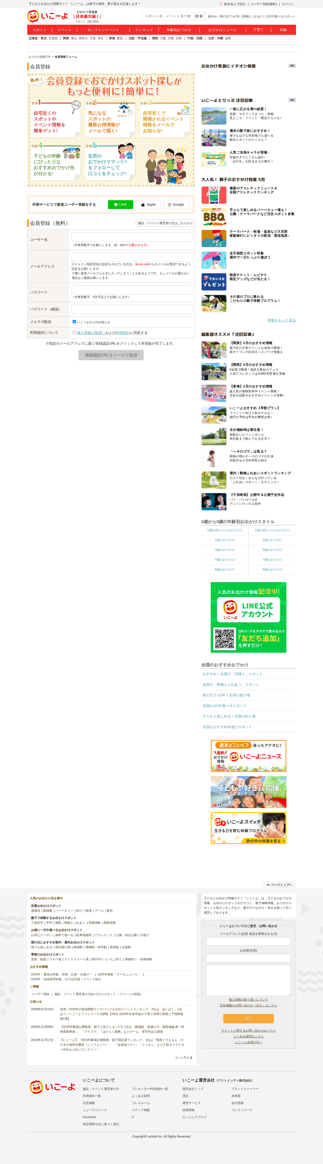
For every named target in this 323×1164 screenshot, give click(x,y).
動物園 (47, 910)
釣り (79, 910)
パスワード (39, 292)
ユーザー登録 (40, 994)
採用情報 (188, 1110)
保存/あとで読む (233, 4)
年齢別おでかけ (179, 30)
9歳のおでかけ (272, 569)
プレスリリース (242, 1110)
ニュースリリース (95, 1110)
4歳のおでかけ (225, 550)
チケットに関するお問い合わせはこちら (248, 1030)
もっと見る (182, 1057)
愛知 (120, 38)
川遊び (144, 935)
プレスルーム (141, 1103)
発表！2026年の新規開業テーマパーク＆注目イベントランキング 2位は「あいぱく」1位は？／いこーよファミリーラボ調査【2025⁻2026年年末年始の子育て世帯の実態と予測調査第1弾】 (121, 1014)
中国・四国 (194, 38)
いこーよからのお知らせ (93, 322)
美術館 (114, 947)
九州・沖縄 (215, 38)
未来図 (235, 1096)
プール (99, 910)
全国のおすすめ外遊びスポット (227, 727)
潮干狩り (98, 959)
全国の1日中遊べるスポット (225, 706)
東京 (74, 38)
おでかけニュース (222, 30)
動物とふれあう (253, 16)
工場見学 (37, 922)
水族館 (126, 947)
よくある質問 (141, 1096)
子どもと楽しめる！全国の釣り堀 (229, 716)
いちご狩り (114, 959)
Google (176, 204)
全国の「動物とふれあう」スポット (231, 684)
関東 (66, 38)
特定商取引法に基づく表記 (101, 1124)
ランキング (144, 30)
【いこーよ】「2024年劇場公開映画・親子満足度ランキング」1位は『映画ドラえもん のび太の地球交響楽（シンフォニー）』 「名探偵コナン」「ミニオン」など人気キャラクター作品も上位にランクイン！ (122, 1044)
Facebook (89, 1117)
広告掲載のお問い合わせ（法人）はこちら (248, 1005)
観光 (110, 910)
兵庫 (179, 38)
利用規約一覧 (92, 1096)
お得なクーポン (41, 935)
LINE (120, 204)
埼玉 (100, 38)
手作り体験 (53, 922)
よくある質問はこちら (248, 1036)
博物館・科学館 (96, 947)
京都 (171, 38)
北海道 (53, 38)
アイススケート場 (76, 959)
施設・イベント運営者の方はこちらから (165, 223)
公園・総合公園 (126, 935)
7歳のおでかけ (272, 559)
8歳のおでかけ (225, 569)
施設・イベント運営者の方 (101, 1089)
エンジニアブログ (194, 1117)
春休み (212, 16)
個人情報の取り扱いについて (248, 999)
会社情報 (237, 1103)
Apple (148, 204)
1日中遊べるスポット (281, 16)
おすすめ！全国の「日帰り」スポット (233, 674)
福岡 (228, 38)
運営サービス (191, 1103)
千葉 (93, 38)
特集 (283, 30)
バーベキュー (64, 910)
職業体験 (110, 922)
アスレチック (104, 935)
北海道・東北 (38, 38)
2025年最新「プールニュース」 (119, 974)
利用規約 (123, 333)
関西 (155, 38)
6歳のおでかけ (225, 559)
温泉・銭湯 (38, 959)
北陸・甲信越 (137, 38)
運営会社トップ (193, 1089)
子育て (258, 30)
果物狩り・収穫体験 (138, 959)
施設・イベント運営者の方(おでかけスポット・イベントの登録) (98, 994)
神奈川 (83, 38)
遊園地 (35, 910)
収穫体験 (95, 922)
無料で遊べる (64, 935)
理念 (185, 1096)
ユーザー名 (39, 239)
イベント (65, 30)
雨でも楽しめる (41, 947)
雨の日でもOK (229, 16)
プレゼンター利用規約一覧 (150, 1089)
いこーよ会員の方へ (248, 1042)
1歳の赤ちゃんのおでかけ (272, 530)
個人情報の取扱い (91, 333)
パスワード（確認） (46, 309)
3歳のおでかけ (272, 540)
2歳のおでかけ (225, 540)
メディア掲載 (141, 1110)
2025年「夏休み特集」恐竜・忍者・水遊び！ (61, 974)
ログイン (288, 4)
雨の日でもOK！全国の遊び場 (226, 695)
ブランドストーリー (245, 1089)
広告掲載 (89, 1103)
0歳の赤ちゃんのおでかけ (225, 530)
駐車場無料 (84, 935)
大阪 (163, 38)
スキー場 (55, 959)
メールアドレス (42, 266)
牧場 (89, 910)
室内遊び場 (62, 947)
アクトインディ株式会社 (234, 1080)
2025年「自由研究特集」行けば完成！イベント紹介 (66, 979)
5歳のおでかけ (272, 550)
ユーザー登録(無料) (264, 4)
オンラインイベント (103, 30)
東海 (112, 38)
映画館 (78, 947)
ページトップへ (279, 885)
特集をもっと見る (282, 320)
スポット (40, 30)
